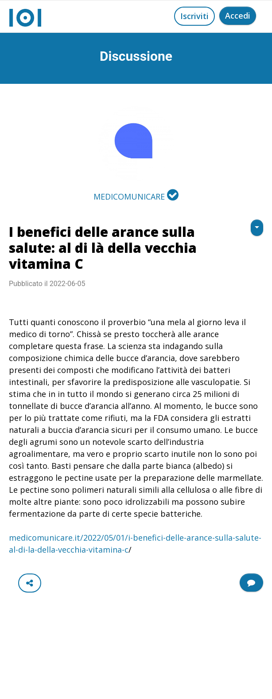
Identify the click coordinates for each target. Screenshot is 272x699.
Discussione (136, 56)
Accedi (237, 15)
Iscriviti (194, 16)
